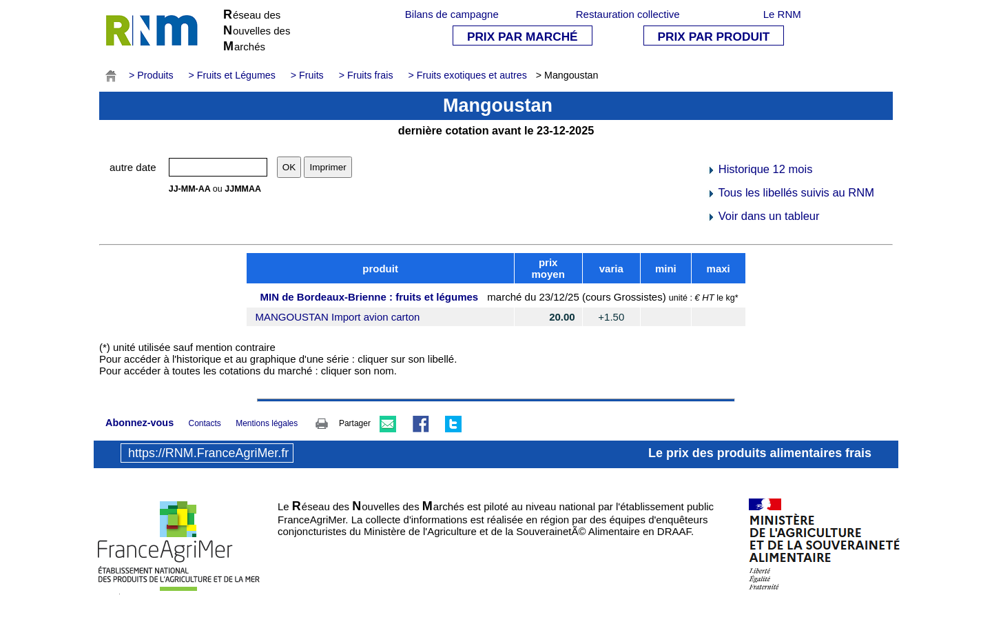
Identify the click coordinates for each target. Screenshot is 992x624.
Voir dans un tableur (763, 216)
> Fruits (307, 75)
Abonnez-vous (139, 422)
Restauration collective (628, 14)
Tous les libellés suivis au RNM (790, 192)
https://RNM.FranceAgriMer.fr (208, 453)
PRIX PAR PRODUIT (714, 36)
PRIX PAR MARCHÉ (522, 36)
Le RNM (782, 14)
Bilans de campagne (452, 14)
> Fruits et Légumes (232, 75)
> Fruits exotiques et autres (467, 75)
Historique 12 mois (759, 169)
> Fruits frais (366, 75)
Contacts (204, 423)
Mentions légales (267, 423)
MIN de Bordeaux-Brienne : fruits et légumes (369, 297)
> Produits (151, 75)
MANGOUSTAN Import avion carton (337, 317)
